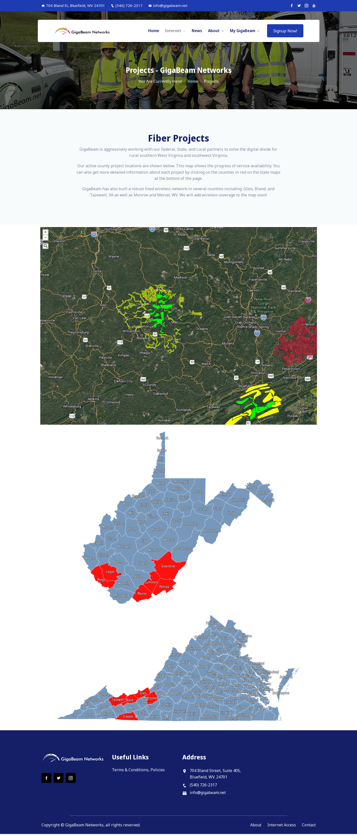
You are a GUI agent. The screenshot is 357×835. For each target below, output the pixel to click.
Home (153, 30)
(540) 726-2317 (127, 5)
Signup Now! (285, 31)
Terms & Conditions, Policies (138, 770)
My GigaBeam (242, 30)
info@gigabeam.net (168, 5)
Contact (309, 825)
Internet (173, 30)
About (214, 30)
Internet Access (281, 825)
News (197, 30)
